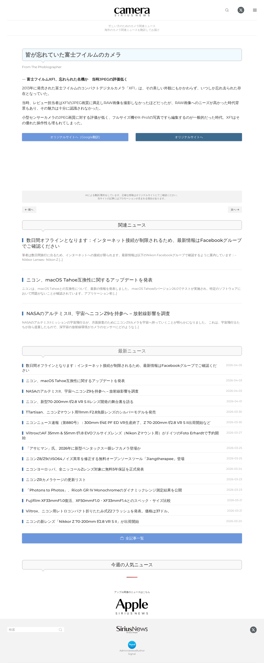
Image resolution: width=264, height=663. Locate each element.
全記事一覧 (132, 538)
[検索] (35, 630)
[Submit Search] (60, 630)
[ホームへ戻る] (132, 10)
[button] (227, 10)
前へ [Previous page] (29, 209)
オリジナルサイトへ (189, 137)
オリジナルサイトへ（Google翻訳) (75, 137)
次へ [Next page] (235, 209)
